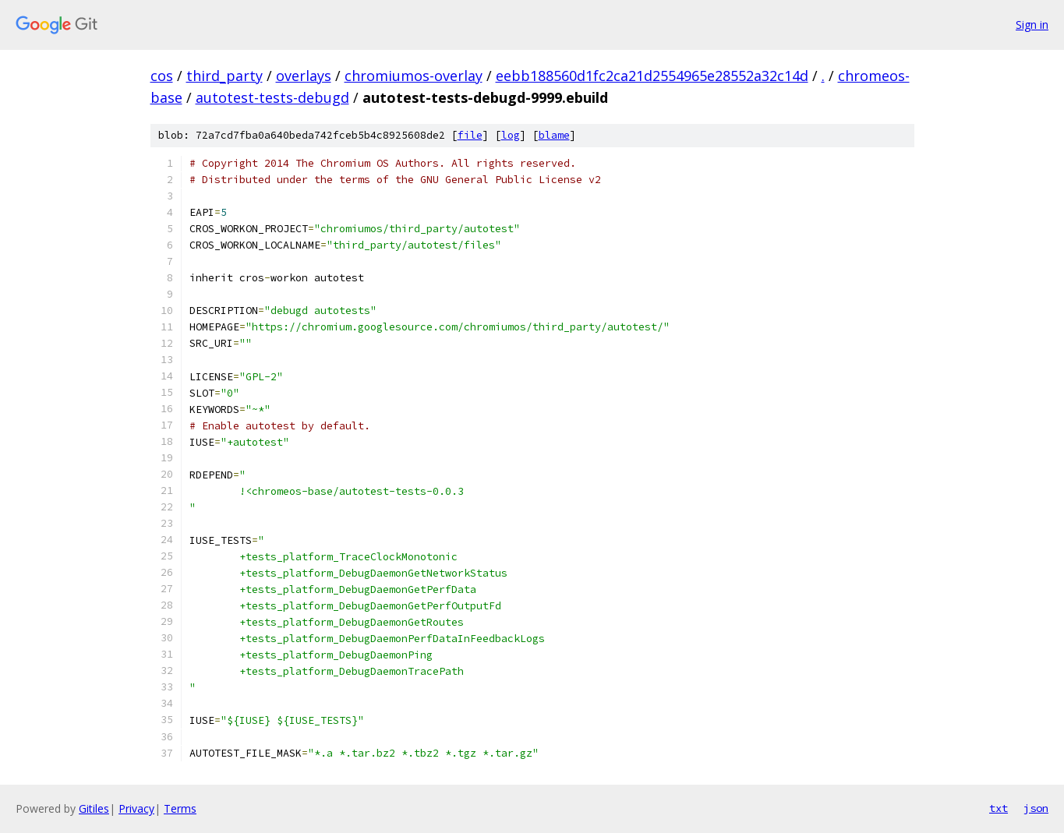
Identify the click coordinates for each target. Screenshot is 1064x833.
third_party (224, 75)
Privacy (136, 808)
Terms (180, 808)
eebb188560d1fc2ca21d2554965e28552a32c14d (652, 75)
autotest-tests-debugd (272, 97)
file (470, 135)
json (1035, 808)
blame (554, 135)
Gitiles (94, 808)
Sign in (1032, 24)
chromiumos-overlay (414, 75)
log (510, 135)
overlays (303, 75)
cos (161, 75)
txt (998, 808)
